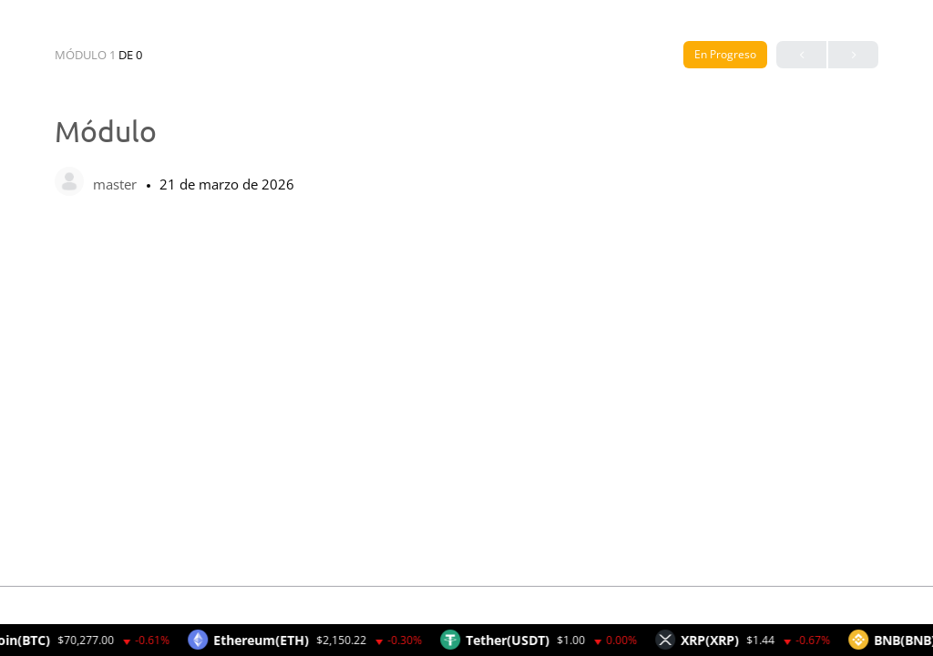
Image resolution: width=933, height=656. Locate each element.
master (116, 184)
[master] (69, 183)
